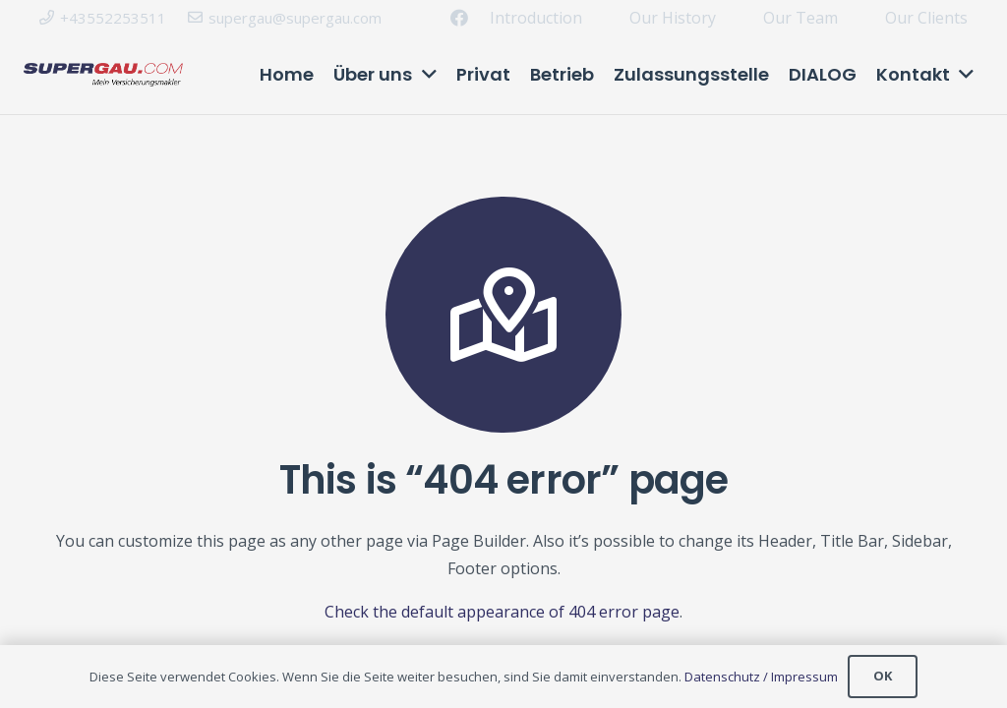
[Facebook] (459, 18)
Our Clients (926, 18)
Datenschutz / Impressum (761, 676)
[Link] (103, 75)
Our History (672, 18)
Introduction (536, 18)
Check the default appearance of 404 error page (502, 611)
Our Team (800, 18)
